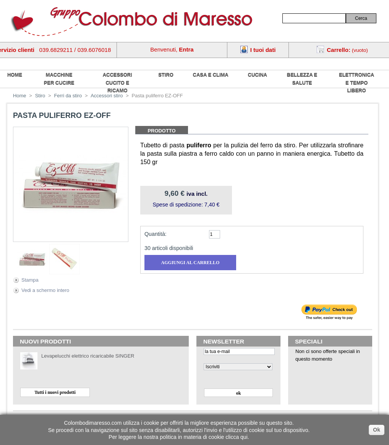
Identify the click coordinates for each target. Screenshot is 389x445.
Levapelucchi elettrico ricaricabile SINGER (87, 356)
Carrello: (338, 50)
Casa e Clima (211, 74)
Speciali (309, 341)
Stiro (165, 74)
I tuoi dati (263, 50)
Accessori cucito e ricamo (117, 82)
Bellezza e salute (302, 78)
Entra (186, 49)
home (14, 74)
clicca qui (236, 437)
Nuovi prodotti (45, 341)
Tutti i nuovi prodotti (55, 392)
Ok (376, 430)
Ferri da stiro (68, 95)
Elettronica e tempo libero (356, 82)
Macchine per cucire (59, 78)
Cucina (257, 74)
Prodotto (161, 131)
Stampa (30, 280)
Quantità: (155, 234)
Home (19, 95)
